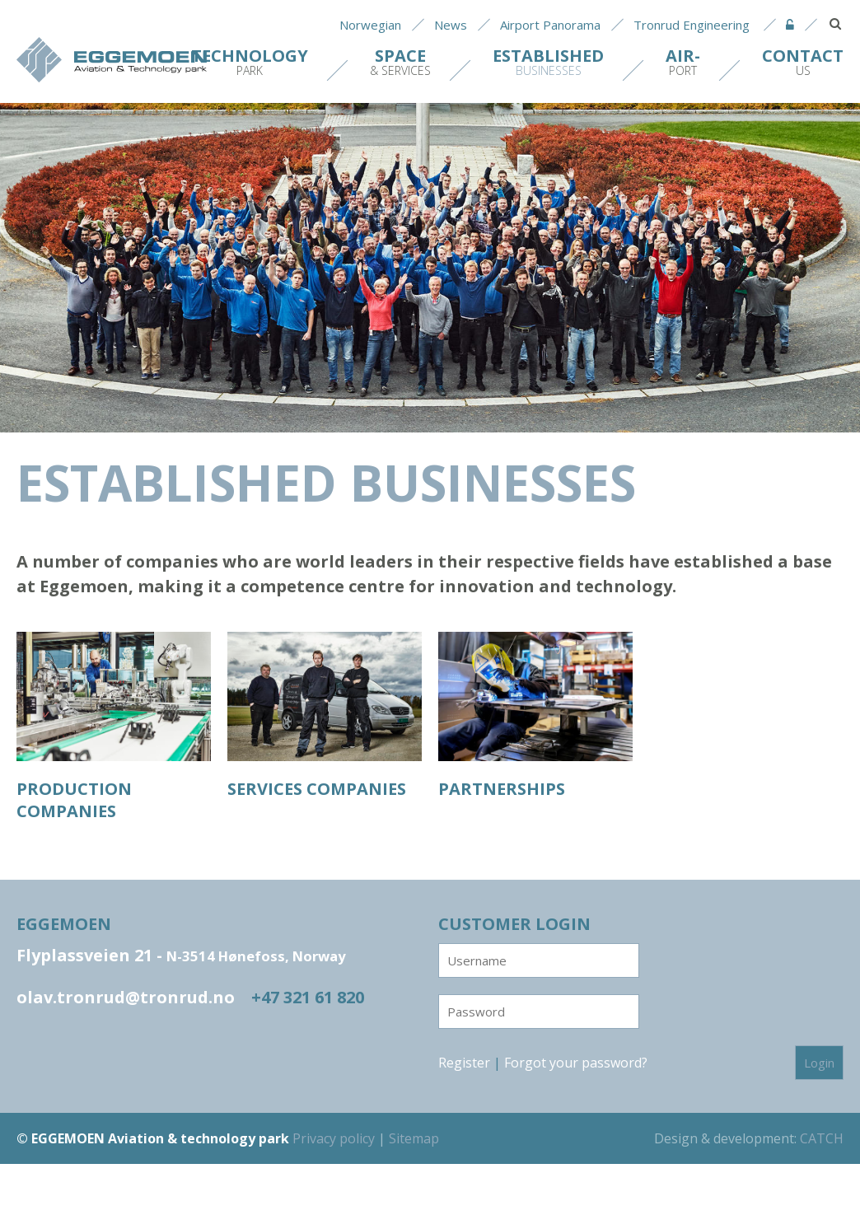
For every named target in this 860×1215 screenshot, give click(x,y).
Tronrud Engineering (691, 24)
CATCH (822, 1138)
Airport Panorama (550, 24)
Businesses (548, 61)
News (450, 24)
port (683, 61)
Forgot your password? (575, 1063)
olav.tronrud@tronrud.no (125, 997)
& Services (400, 61)
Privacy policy (333, 1138)
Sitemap (414, 1138)
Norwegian (370, 24)
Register (464, 1063)
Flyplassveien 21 (180, 955)
